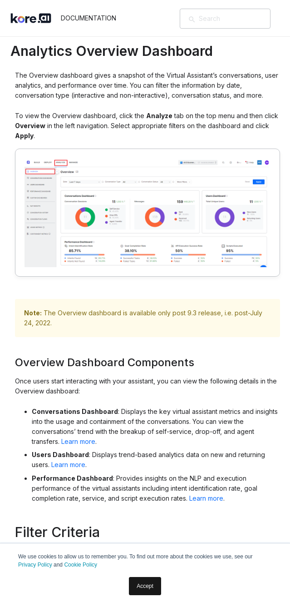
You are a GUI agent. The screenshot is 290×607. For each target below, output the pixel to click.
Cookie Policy (80, 565)
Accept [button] (145, 586)
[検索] (192, 19)
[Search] (238, 18)
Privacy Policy (35, 565)
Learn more (78, 441)
